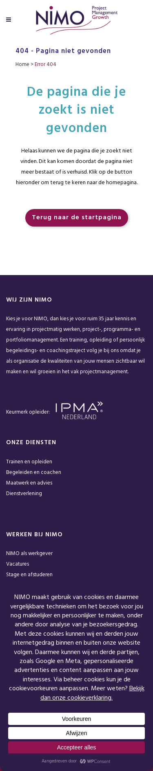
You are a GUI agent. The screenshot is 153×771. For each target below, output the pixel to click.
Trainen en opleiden (29, 462)
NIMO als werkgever (29, 553)
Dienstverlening (24, 493)
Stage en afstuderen (29, 575)
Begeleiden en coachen (33, 472)
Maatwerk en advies (29, 483)
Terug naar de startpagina (77, 217)
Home (22, 64)
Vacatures (17, 564)
